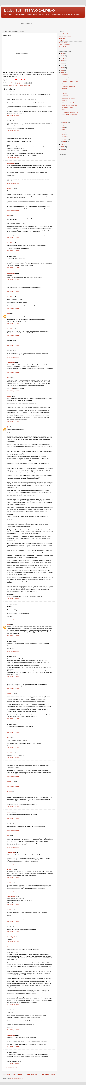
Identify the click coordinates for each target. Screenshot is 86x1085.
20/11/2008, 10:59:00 (13, 308)
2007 (62, 144)
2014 (62, 58)
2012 (62, 63)
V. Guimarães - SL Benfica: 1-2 (70, 117)
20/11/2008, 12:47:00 (13, 688)
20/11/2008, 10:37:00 (13, 251)
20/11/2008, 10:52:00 (13, 279)
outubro (64, 120)
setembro (65, 122)
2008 (62, 72)
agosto (64, 124)
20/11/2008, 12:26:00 (13, 651)
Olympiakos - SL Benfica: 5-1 (70, 81)
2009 (62, 70)
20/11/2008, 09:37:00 (13, 130)
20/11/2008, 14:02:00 (13, 747)
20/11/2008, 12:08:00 (13, 619)
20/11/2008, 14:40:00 (13, 818)
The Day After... (66, 79)
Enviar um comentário (11, 1067)
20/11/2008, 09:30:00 (13, 115)
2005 (62, 149)
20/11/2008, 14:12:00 (13, 757)
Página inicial (32, 1074)
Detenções (65, 95)
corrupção (20, 85)
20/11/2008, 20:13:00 (13, 941)
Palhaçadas (27, 85)
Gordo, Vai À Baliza (64, 44)
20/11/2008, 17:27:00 (13, 891)
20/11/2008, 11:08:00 (13, 335)
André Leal (10, 188)
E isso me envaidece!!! (68, 102)
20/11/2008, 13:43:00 (13, 732)
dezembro (65, 74)
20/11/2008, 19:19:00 (13, 904)
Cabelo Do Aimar (63, 46)
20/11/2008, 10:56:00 (13, 291)
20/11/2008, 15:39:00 (13, 864)
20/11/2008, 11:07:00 (13, 323)
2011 (62, 65)
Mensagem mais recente (12, 1074)
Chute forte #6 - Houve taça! (69, 105)
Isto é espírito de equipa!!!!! (69, 114)
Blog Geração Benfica (65, 36)
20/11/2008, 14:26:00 (13, 776)
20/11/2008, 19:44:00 (13, 921)
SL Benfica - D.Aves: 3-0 (68, 107)
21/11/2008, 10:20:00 (13, 1030)
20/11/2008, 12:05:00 (13, 598)
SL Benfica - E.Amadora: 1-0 (69, 98)
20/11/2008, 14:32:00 (13, 806)
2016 (62, 53)
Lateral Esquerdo (63, 34)
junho (64, 129)
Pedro (9, 215)
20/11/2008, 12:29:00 (13, 676)
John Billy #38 (11, 896)
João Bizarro (11, 136)
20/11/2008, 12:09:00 (13, 636)
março (64, 136)
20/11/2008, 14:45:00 (13, 830)
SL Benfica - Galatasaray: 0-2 (70, 112)
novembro (65, 77)
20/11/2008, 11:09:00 (13, 345)
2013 (62, 60)
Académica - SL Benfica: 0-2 (69, 86)
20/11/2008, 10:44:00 (13, 267)
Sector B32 (62, 38)
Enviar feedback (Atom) (16, 1078)
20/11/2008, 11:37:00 (13, 421)
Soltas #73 (65, 93)
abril (63, 134)
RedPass (61, 40)
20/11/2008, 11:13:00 (13, 357)
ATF (8, 835)
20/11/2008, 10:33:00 (13, 237)
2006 (62, 147)
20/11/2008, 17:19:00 (13, 877)
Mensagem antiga (48, 1074)
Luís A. (9, 396)
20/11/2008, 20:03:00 (13, 931)
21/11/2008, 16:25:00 (13, 1063)
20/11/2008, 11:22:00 (13, 372)
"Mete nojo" (65, 110)
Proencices (65, 91)
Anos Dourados (13, 85)
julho (63, 127)
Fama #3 (64, 100)
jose (8, 313)
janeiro (64, 141)
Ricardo (9, 791)
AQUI (11, 388)
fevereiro (64, 139)
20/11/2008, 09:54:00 (13, 183)
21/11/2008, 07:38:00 (13, 1004)
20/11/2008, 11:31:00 (13, 391)
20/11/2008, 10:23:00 (13, 210)
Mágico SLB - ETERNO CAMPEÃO (29, 10)
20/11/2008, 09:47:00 (13, 157)
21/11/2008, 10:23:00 (13, 1046)
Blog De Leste (63, 42)
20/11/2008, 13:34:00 (13, 718)
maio (63, 132)
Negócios (64, 83)
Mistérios (64, 88)
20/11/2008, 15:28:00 (13, 847)
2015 (62, 56)
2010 (62, 68)
